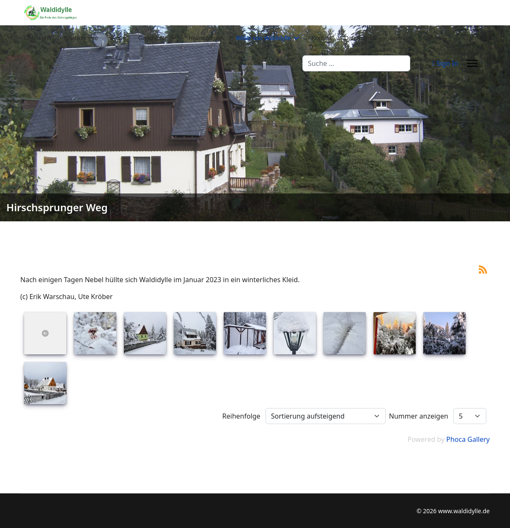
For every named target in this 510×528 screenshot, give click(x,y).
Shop (433, 38)
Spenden (402, 38)
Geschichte (153, 38)
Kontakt (322, 38)
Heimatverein (206, 38)
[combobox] (356, 63)
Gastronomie (81, 38)
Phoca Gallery (468, 439)
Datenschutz (360, 38)
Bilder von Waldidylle (263, 38)
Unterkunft (38, 38)
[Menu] (472, 63)
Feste (118, 38)
